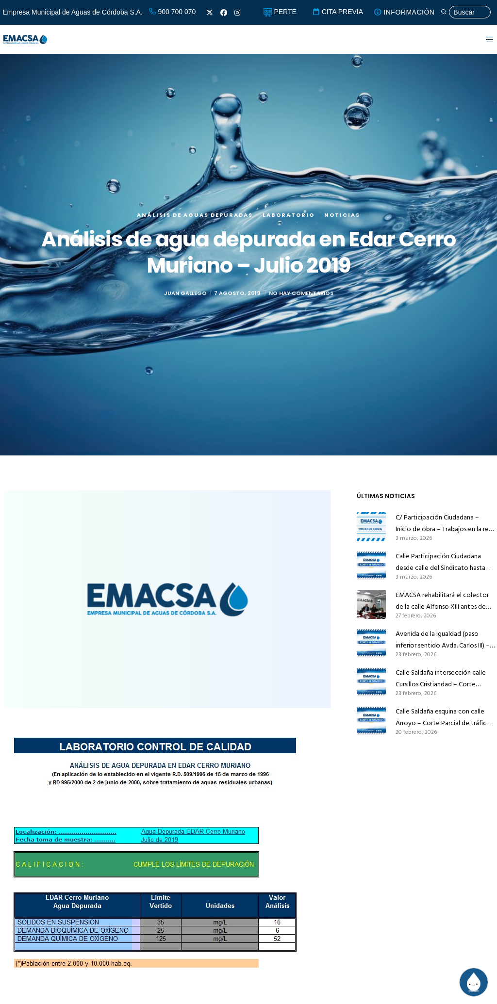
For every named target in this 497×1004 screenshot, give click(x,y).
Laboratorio (289, 215)
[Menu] (484, 39)
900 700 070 (172, 12)
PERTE (280, 12)
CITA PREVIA (337, 12)
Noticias (342, 215)
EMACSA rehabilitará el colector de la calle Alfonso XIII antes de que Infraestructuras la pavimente (444, 601)
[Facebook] (223, 12)
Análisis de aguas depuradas (195, 215)
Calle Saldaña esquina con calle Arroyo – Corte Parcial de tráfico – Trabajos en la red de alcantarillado (443, 717)
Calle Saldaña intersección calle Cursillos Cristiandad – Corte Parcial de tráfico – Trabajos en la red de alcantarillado (443, 678)
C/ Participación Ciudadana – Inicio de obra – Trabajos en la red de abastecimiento (444, 523)
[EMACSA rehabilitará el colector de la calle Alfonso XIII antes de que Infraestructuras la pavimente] (371, 604)
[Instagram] (237, 12)
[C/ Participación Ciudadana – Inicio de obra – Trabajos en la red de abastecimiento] (371, 527)
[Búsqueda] (465, 12)
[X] (209, 12)
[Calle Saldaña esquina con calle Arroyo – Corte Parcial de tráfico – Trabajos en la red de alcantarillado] (371, 721)
